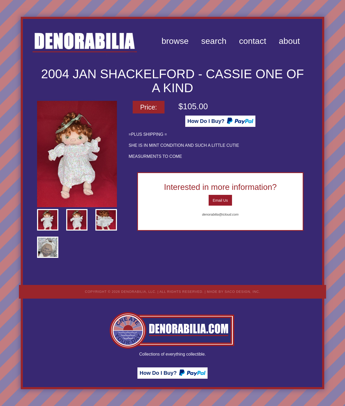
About (289, 41)
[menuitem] (175, 41)
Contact (252, 41)
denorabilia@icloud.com (220, 214)
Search (213, 41)
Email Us (220, 200)
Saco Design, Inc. (242, 292)
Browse (175, 41)
